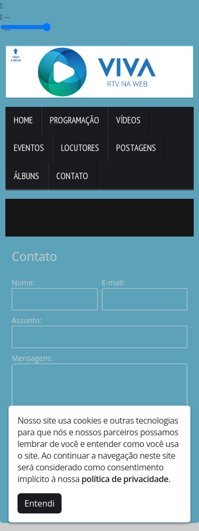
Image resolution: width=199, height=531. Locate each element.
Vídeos (128, 120)
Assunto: (26, 320)
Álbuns (26, 176)
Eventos (29, 148)
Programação (74, 120)
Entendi (39, 503)
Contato (72, 176)
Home (23, 120)
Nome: (23, 282)
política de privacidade (125, 479)
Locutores (80, 148)
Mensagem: (32, 358)
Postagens (136, 148)
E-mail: (113, 282)
